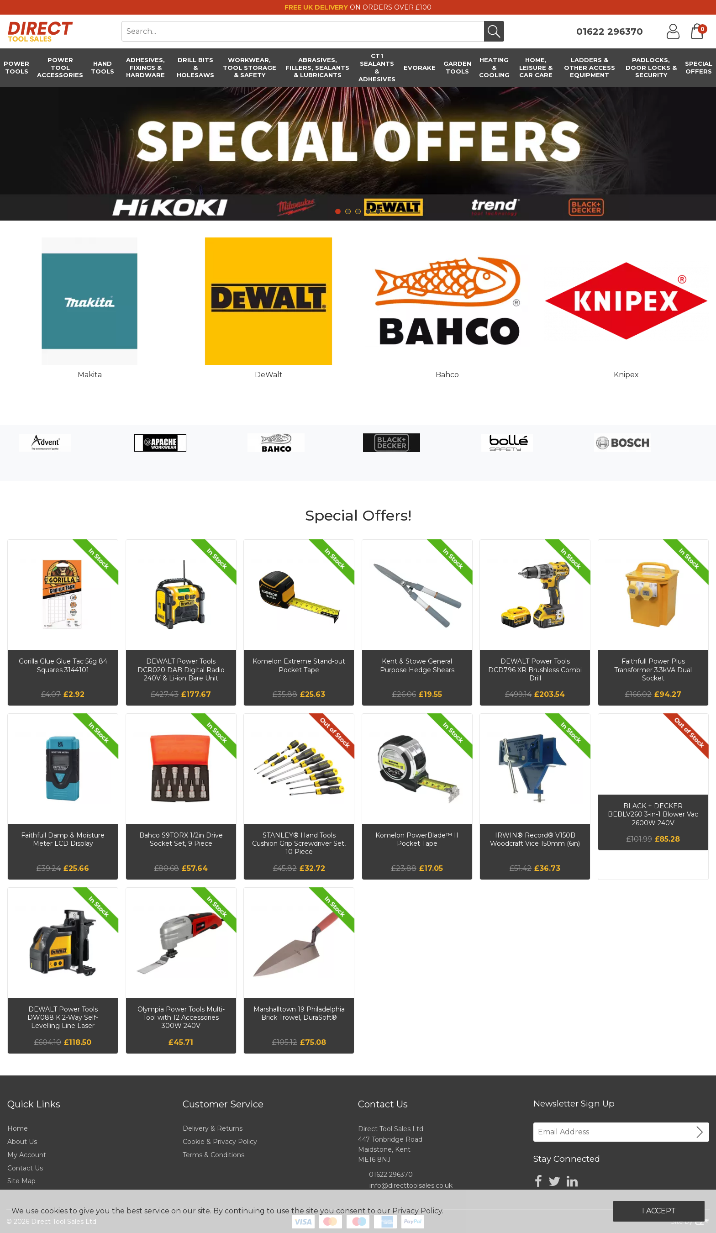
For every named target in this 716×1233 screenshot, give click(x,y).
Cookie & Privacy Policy (220, 1142)
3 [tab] (358, 211)
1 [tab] (338, 211)
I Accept (659, 1211)
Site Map (21, 1181)
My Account (26, 1155)
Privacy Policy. (417, 1211)
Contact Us (25, 1168)
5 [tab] (378, 211)
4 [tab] (368, 211)
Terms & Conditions (213, 1155)
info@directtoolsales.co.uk (411, 1185)
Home (17, 1128)
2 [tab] (348, 211)
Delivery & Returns (212, 1128)
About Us (22, 1142)
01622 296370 (609, 31)
